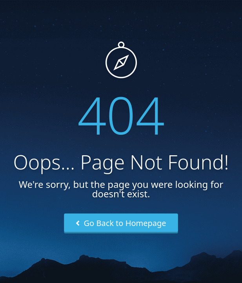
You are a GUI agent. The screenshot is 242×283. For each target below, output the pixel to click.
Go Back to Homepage (121, 223)
